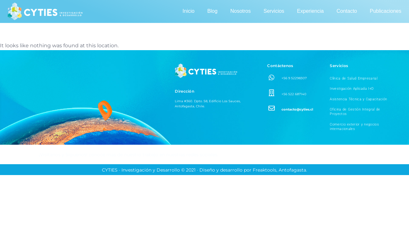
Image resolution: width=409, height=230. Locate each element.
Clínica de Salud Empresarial (353, 78)
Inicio (188, 11)
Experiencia (310, 11)
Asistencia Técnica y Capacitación (358, 99)
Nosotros (240, 11)
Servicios (274, 11)
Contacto (346, 11)
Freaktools (264, 170)
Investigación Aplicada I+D (352, 89)
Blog (212, 11)
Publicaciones (385, 11)
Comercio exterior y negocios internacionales (354, 126)
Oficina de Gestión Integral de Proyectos (355, 111)
